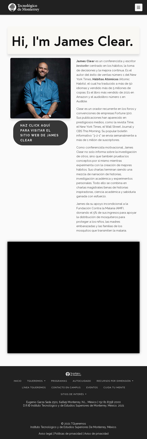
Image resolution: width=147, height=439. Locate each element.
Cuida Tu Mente (114, 387)
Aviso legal (45, 433)
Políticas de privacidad (68, 433)
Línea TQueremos (34, 387)
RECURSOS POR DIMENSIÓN (114, 381)
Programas (59, 381)
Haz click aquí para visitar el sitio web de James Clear (39, 133)
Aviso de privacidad (96, 433)
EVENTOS (92, 387)
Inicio (17, 381)
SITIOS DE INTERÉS (73, 394)
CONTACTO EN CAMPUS (66, 387)
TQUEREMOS (35, 381)
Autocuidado (82, 381)
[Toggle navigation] (138, 7)
